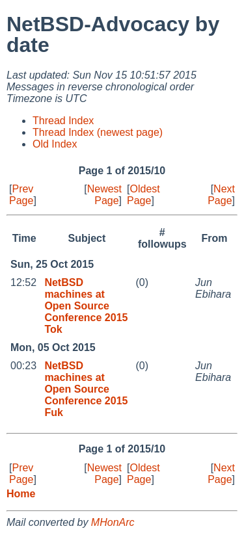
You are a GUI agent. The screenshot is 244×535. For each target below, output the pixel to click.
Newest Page (104, 194)
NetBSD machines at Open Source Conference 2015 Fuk (86, 389)
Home (21, 493)
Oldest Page (143, 194)
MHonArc (113, 522)
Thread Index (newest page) (98, 132)
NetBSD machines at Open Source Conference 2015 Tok (86, 306)
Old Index (55, 144)
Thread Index (63, 120)
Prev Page (21, 194)
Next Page (221, 194)
